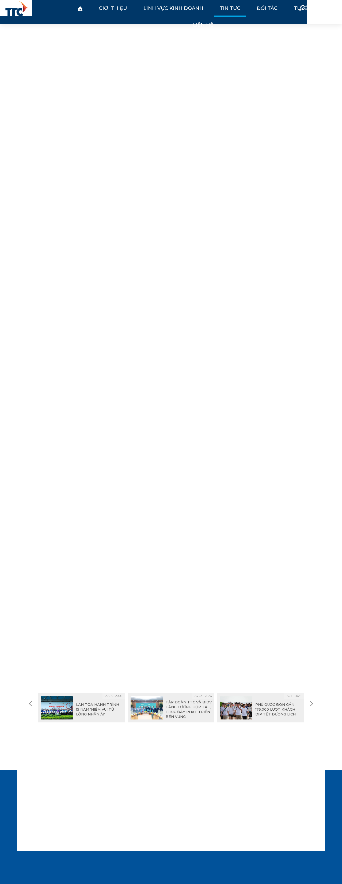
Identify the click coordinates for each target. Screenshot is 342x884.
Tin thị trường (136, 30)
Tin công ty (208, 30)
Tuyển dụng (207, 12)
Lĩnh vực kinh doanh (124, 12)
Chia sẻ (192, 622)
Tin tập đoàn (174, 30)
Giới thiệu (87, 12)
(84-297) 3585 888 (102, 804)
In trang (158, 622)
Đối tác (181, 12)
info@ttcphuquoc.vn (101, 824)
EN (330, 12)
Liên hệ (232, 12)
